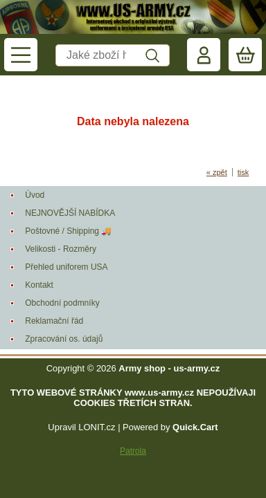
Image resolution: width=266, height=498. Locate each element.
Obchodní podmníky (62, 303)
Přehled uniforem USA (66, 267)
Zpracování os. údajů (64, 339)
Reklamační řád (54, 321)
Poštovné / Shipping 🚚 (68, 231)
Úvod (34, 195)
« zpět (216, 172)
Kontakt (39, 285)
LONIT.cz (96, 427)
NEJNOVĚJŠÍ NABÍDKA (70, 213)
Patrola (133, 451)
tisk (243, 172)
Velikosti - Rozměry (60, 249)
